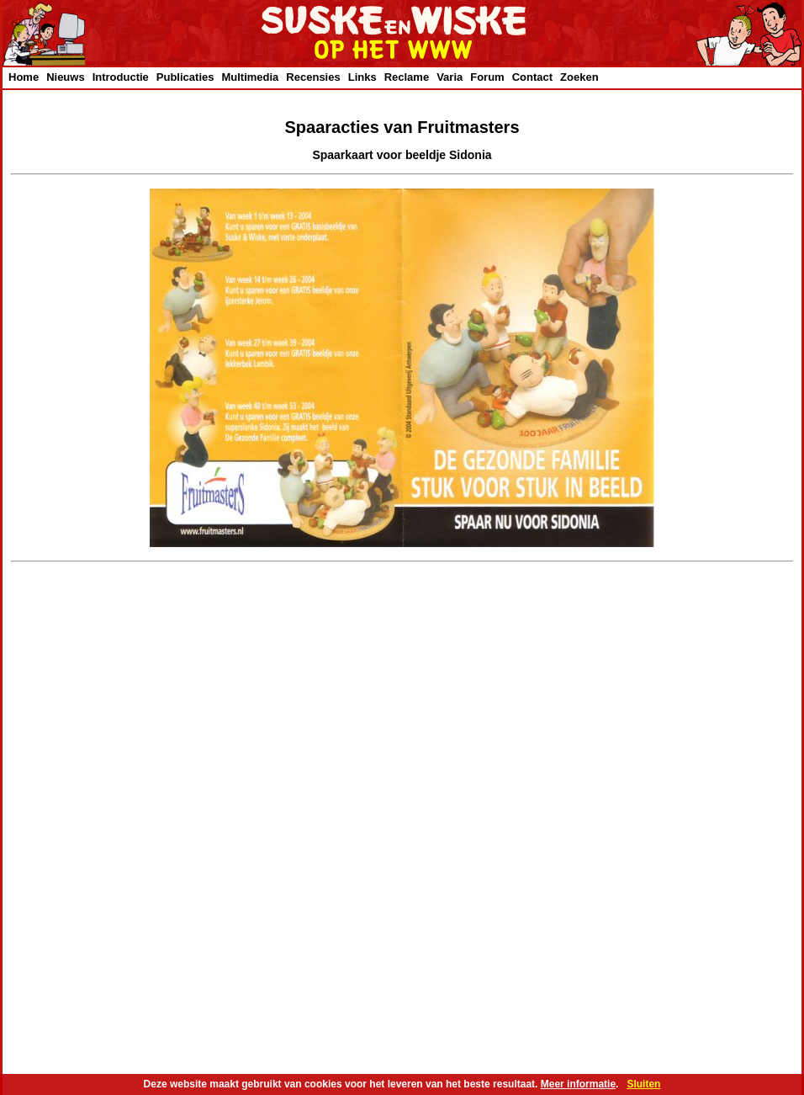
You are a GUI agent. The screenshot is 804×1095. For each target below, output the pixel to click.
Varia (449, 77)
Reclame (406, 77)
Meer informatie (578, 1084)
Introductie (121, 77)
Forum (487, 77)
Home (23, 77)
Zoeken (579, 77)
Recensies (313, 77)
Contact (532, 77)
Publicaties (185, 77)
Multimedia (249, 77)
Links (362, 77)
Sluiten (643, 1084)
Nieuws (65, 77)
